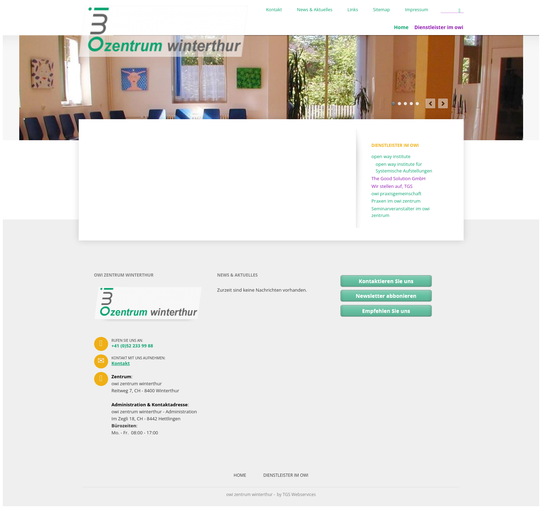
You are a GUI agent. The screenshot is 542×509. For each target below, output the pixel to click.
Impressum (416, 10)
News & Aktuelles (314, 10)
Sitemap (381, 10)
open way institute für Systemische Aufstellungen (404, 167)
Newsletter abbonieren (386, 295)
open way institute (391, 156)
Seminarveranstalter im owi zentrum (401, 212)
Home (401, 27)
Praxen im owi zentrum (396, 201)
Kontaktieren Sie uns (386, 280)
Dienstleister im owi (438, 27)
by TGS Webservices (296, 494)
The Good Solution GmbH (399, 178)
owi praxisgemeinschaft (397, 193)
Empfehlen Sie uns (386, 310)
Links (352, 10)
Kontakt (274, 10)
